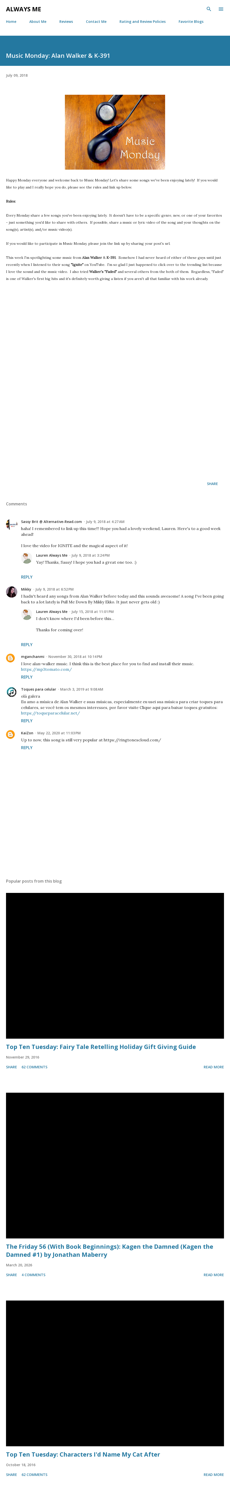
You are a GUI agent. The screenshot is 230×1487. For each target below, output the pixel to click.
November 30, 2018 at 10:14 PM (75, 656)
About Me (37, 21)
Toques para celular (38, 689)
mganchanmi (32, 656)
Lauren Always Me (51, 555)
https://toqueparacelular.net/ (50, 712)
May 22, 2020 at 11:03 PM (59, 733)
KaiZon (27, 733)
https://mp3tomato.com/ (46, 669)
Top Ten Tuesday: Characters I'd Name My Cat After (83, 1454)
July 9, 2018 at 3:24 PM (90, 555)
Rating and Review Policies (143, 21)
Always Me (23, 9)
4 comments (33, 1274)
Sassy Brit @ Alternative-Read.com (51, 521)
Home (11, 21)
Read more (214, 1067)
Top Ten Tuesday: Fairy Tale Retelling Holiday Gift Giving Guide (101, 1046)
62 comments (34, 1067)
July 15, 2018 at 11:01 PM (92, 611)
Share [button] (212, 483)
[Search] (209, 9)
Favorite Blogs (191, 21)
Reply (27, 577)
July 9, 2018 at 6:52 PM (54, 589)
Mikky (26, 589)
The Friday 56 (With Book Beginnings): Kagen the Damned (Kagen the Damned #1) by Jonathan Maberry (109, 1250)
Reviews (66, 21)
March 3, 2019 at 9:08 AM (81, 689)
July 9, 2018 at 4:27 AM (105, 521)
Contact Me (96, 21)
